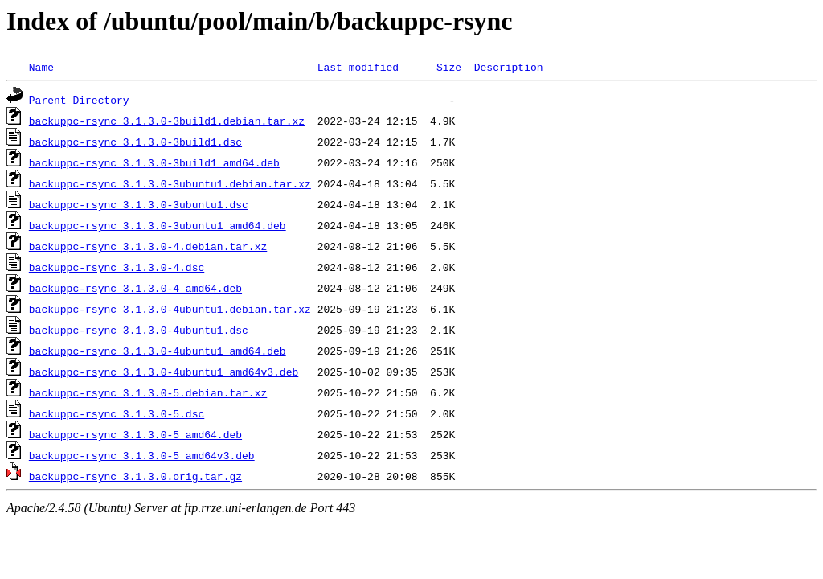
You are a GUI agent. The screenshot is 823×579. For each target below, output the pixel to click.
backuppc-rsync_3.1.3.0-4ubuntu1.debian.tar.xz (170, 309)
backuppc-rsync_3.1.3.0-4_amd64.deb (135, 288)
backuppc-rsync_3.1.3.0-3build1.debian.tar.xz (167, 120)
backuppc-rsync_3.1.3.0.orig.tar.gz (135, 476)
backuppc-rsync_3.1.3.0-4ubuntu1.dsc (138, 329)
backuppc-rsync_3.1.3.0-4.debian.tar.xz (148, 246)
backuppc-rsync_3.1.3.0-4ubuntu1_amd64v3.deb (163, 371)
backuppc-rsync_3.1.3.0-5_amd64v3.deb (142, 455)
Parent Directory (79, 99)
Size (448, 67)
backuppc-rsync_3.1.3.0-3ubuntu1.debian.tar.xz (170, 183)
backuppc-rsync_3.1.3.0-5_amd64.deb (135, 434)
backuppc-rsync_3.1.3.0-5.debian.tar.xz (148, 392)
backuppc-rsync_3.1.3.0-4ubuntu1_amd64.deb (157, 350)
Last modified (358, 67)
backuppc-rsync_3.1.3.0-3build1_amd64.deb (154, 162)
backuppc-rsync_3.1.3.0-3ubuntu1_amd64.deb (157, 225)
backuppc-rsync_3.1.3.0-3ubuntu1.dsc (138, 204)
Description (508, 67)
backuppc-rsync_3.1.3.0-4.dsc (116, 267)
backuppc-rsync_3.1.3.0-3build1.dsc (135, 141)
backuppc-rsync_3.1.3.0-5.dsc (116, 413)
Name (41, 67)
